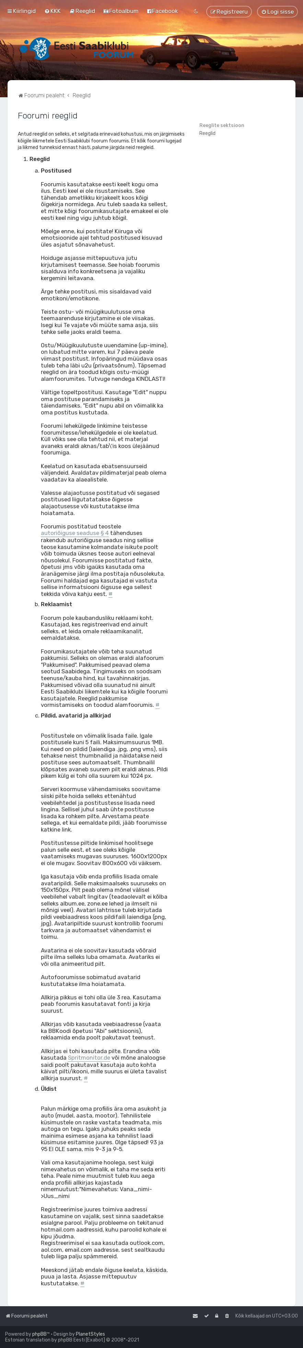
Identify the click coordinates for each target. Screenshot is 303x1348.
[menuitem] (52, 11)
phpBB (39, 1334)
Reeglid (207, 133)
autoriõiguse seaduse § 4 (75, 533)
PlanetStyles (90, 1334)
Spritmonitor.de (89, 1057)
